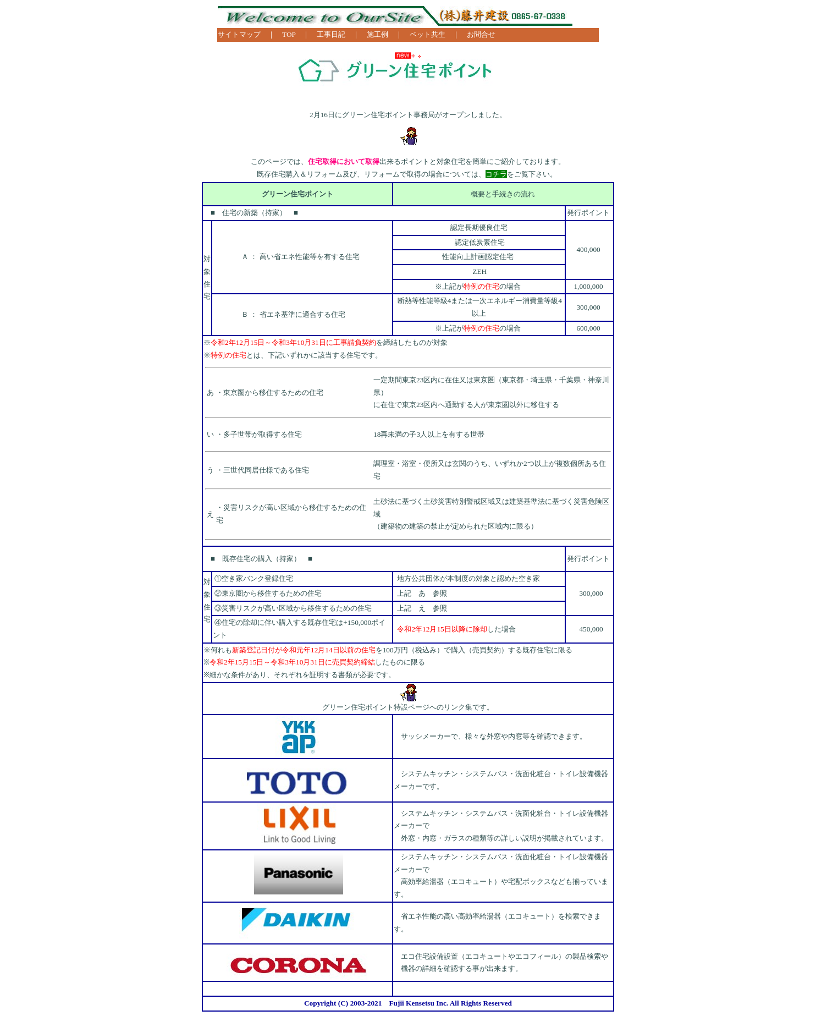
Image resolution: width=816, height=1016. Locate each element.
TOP (288, 34)
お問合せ (481, 34)
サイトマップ (239, 34)
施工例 (377, 34)
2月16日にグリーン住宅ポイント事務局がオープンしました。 (408, 115)
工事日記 (331, 34)
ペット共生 (427, 34)
